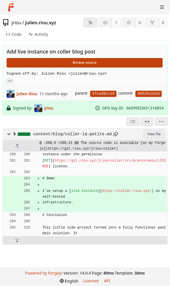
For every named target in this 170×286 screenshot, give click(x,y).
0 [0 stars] (140, 22)
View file (154, 134)
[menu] (161, 121)
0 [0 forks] (163, 22)
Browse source (85, 62)
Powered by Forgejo (43, 273)
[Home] (11, 7)
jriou (16, 22)
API (107, 280)
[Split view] (147, 121)
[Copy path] (116, 134)
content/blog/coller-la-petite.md (72, 134)
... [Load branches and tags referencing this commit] (10, 80)
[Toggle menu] (162, 7)
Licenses (91, 280)
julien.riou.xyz (40, 22)
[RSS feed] (90, 22)
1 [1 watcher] (116, 22)
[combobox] (132, 121)
